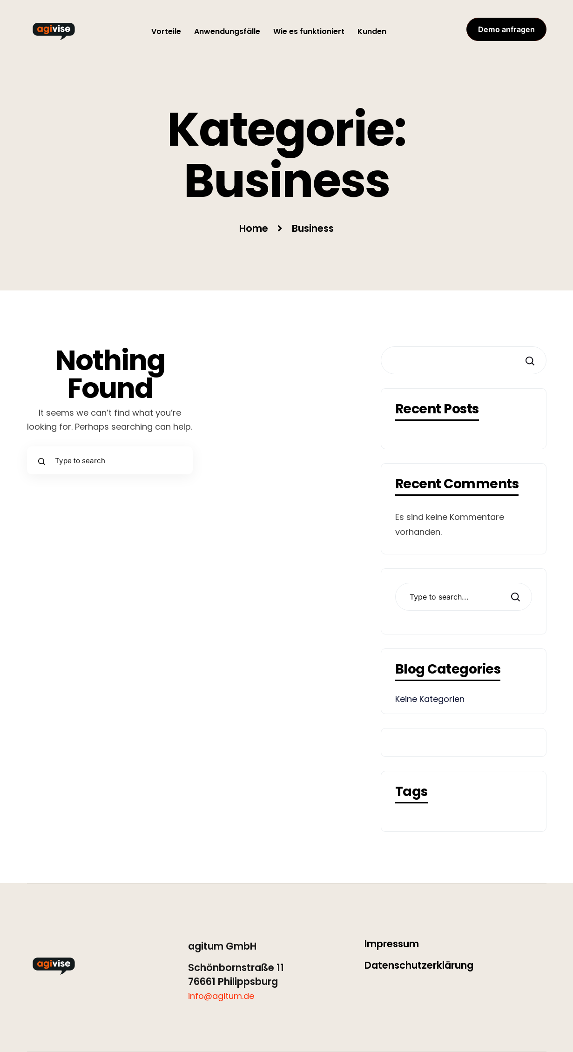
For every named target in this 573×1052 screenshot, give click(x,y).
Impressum (391, 944)
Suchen (528, 361)
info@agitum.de (221, 996)
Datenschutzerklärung (418, 965)
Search (515, 597)
